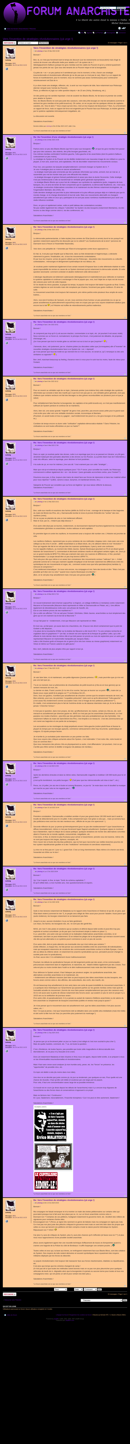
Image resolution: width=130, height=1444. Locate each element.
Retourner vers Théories (13, 1300)
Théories (32, 29)
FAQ (82, 33)
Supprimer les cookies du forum (81, 1315)
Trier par (75, 1289)
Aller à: (77, 1300)
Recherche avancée (119, 10)
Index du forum (12, 29)
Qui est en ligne (9, 1306)
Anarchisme (23, 29)
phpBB (56, 1319)
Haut (125, 133)
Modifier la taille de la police (124, 28)
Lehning (39, 51)
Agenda (89, 33)
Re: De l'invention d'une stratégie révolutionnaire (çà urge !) (63, 137)
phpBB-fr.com (70, 1320)
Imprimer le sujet (119, 28)
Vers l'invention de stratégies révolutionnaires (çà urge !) (38, 38)
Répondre (9, 43)
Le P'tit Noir (99, 33)
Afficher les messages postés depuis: (47, 1289)
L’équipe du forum (62, 1315)
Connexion (122, 33)
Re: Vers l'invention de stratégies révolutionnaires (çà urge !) (63, 227)
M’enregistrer (110, 33)
